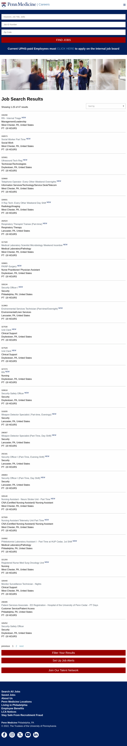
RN (3, 372)
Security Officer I (9, 287)
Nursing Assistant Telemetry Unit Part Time (22, 520)
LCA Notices (8, 711)
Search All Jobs (10, 691)
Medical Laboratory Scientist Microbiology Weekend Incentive (31, 245)
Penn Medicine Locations (16, 701)
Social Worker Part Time (13, 139)
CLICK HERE (65, 48)
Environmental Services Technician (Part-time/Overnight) (29, 309)
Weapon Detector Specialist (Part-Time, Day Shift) (26, 436)
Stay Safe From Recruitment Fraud (22, 715)
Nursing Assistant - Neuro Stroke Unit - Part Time (25, 499)
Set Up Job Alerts (63, 660)
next (21, 646)
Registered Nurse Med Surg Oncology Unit (22, 563)
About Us (7, 698)
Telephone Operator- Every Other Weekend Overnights (28, 182)
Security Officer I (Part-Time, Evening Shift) (22, 457)
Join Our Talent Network (63, 670)
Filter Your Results (63, 652)
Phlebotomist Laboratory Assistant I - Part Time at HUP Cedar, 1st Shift (36, 541)
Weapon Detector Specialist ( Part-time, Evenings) (26, 414)
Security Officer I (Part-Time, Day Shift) (20, 478)
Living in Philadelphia (14, 705)
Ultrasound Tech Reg (11, 160)
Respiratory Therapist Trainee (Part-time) (21, 224)
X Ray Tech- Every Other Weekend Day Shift (23, 203)
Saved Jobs (8, 695)
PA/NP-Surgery (9, 266)
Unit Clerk (6, 330)
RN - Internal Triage (11, 118)
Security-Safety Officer (12, 393)
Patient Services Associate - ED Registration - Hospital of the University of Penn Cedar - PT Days (49, 605)
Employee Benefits (12, 708)
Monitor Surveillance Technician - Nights (21, 584)
